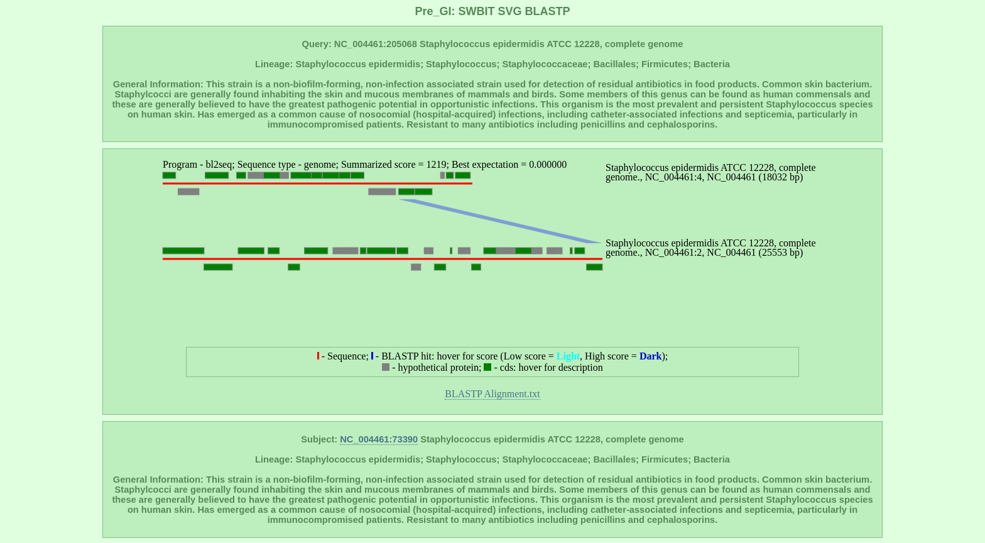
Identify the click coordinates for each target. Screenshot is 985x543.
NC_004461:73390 (379, 439)
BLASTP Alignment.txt (492, 393)
